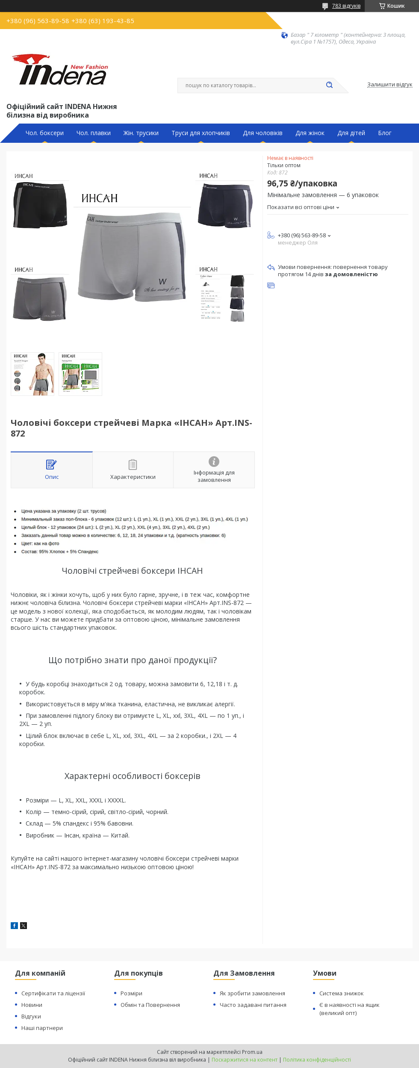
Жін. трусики (141, 133)
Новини (31, 1005)
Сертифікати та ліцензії (53, 993)
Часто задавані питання (253, 1005)
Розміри (131, 993)
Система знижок (341, 993)
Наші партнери (42, 1028)
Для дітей (351, 133)
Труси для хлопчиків (200, 133)
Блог (385, 133)
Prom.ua (252, 1052)
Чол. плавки (94, 133)
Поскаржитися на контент (244, 1059)
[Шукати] (329, 85)
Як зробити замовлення (252, 993)
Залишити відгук (390, 85)
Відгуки (31, 1016)
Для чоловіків (263, 133)
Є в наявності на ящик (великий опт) (349, 1009)
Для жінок (310, 133)
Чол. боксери (45, 133)
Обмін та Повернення (150, 1005)
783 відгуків (346, 5)
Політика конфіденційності (317, 1059)
